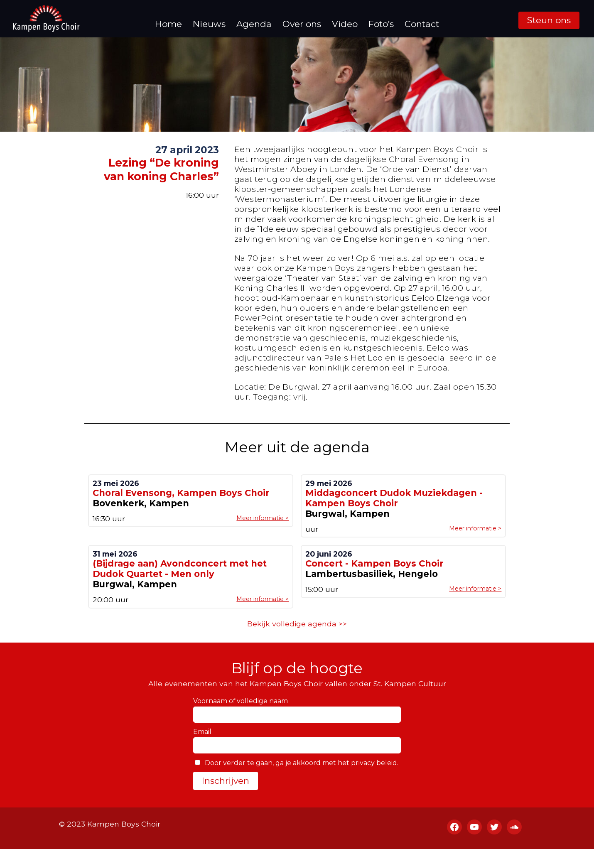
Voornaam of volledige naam (240, 701)
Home (168, 24)
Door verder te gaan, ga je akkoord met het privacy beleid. (296, 763)
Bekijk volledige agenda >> (297, 623)
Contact (422, 24)
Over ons (301, 24)
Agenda (254, 24)
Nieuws (209, 24)
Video (345, 24)
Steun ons (549, 20)
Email (202, 732)
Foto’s (381, 24)
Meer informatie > (262, 518)
